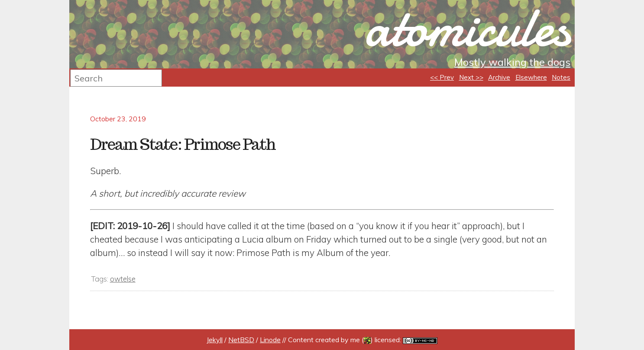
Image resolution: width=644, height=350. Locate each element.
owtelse (123, 278)
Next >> (471, 77)
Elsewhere (531, 77)
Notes (561, 77)
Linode (270, 339)
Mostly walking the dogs (512, 61)
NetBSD (241, 339)
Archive (499, 77)
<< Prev (442, 77)
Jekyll (215, 339)
